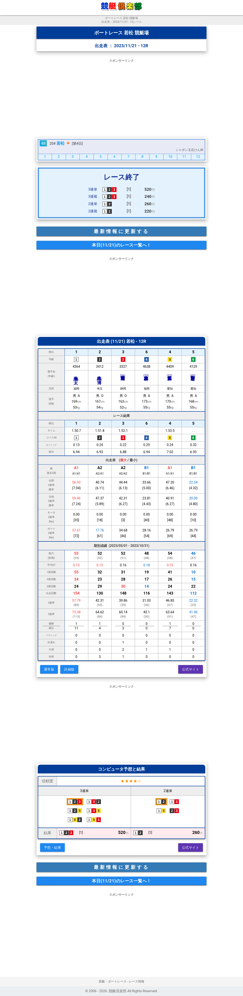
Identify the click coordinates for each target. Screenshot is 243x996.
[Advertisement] (122, 97)
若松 (60, 143)
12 (198, 157)
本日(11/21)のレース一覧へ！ (121, 244)
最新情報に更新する (121, 231)
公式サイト (190, 669)
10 (170, 157)
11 (184, 157)
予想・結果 (52, 847)
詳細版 (69, 669)
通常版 (49, 669)
